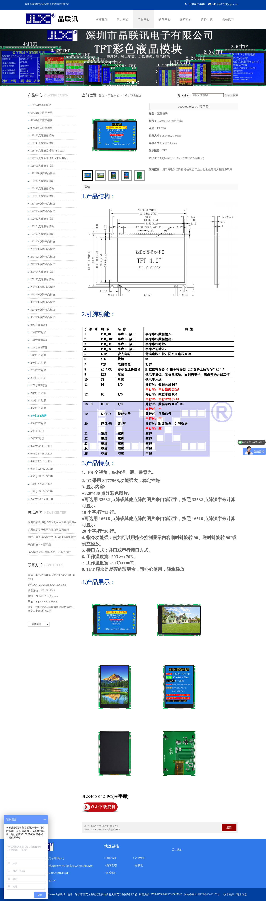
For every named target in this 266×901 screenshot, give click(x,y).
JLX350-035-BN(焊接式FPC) (106, 829)
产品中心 (143, 19)
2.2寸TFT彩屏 (38, 370)
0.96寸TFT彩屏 (38, 324)
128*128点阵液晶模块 (42, 173)
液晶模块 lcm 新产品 (39, 544)
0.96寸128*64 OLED (41, 476)
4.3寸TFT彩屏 (38, 423)
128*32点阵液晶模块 (42, 135)
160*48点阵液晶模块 (42, 188)
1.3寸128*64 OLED (41, 484)
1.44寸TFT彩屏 (38, 340)
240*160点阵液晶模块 (42, 264)
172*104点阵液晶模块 (42, 211)
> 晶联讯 (138, 865)
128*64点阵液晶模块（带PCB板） (49, 158)
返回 (229, 827)
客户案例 (186, 19)
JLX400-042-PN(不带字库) (105, 826)
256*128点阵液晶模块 (42, 287)
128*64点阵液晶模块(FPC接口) (47, 150)
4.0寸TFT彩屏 (132, 95)
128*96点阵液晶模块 (42, 165)
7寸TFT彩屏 (37, 438)
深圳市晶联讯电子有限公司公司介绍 (48, 529)
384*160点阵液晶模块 (42, 317)
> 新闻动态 (110, 865)
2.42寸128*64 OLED (41, 499)
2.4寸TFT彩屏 (38, 378)
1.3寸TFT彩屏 (38, 332)
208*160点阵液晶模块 (42, 249)
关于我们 (122, 19)
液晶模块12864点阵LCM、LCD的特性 (49, 552)
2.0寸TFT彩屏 (38, 362)
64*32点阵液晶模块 (41, 112)
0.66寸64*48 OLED (41, 453)
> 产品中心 (139, 858)
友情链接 (36, 624)
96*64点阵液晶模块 (41, 128)
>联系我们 (110, 872)
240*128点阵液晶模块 (42, 256)
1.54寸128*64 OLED (41, 491)
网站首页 (101, 19)
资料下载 (207, 19)
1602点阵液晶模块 (40, 105)
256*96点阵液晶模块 (42, 279)
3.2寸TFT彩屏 (38, 400)
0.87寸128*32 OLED (41, 468)
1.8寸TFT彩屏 (38, 355)
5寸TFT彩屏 (37, 431)
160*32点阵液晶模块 (42, 181)
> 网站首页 (110, 858)
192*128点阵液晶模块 (42, 241)
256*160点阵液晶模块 (42, 294)
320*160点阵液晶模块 (42, 302)
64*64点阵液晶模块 (41, 120)
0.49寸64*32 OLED (41, 446)
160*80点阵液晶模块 (42, 196)
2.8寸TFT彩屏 (38, 393)
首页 (101, 95)
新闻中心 (164, 19)
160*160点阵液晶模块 (42, 203)
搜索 (235, 95)
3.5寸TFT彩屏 (38, 408)
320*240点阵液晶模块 (42, 309)
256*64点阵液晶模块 (42, 271)
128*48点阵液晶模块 (42, 143)
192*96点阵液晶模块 (42, 234)
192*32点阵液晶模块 (42, 218)
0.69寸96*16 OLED (41, 461)
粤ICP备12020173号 (208, 894)
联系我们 (228, 19)
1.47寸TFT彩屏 (38, 347)
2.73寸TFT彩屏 (38, 385)
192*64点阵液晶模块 (42, 226)
